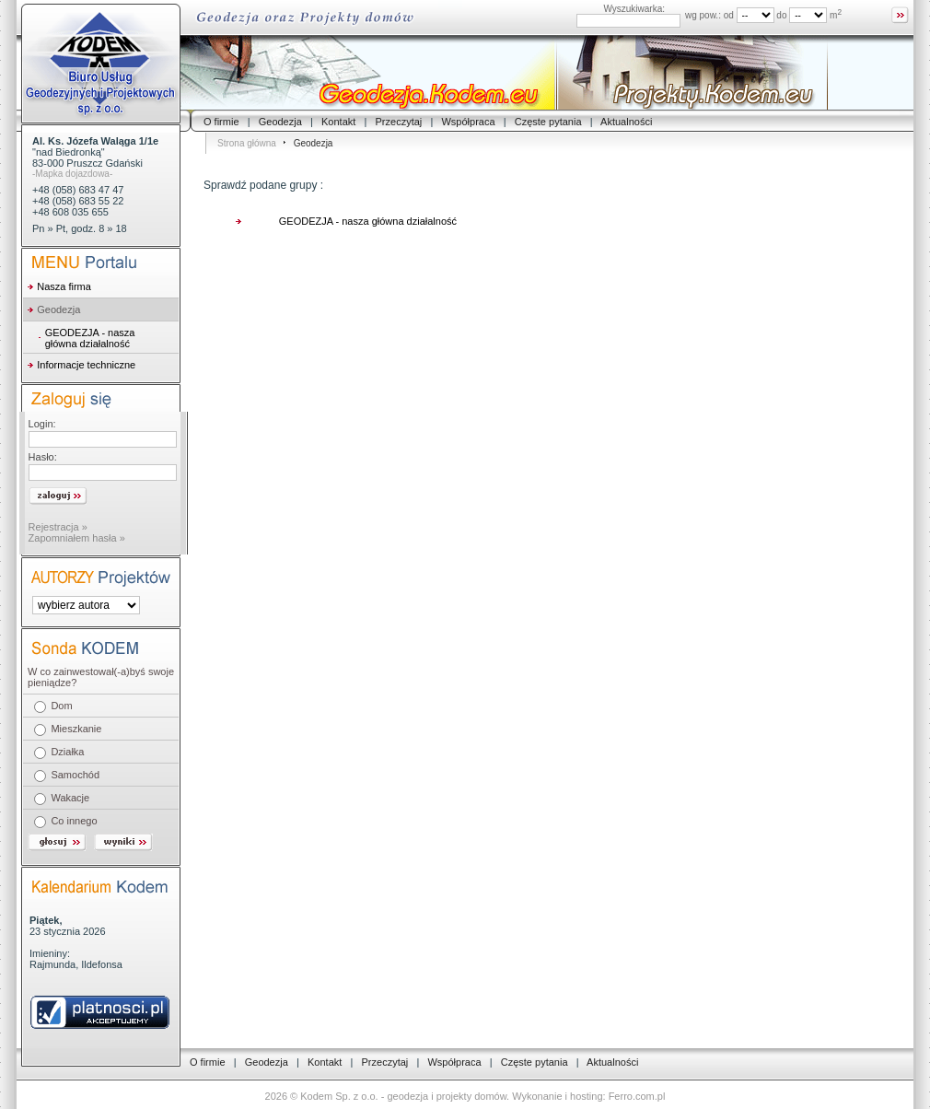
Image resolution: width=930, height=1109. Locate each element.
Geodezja (280, 121)
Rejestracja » (58, 526)
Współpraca (467, 121)
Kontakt (338, 121)
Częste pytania (548, 121)
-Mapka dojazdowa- (72, 174)
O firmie (221, 121)
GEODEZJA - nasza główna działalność (90, 338)
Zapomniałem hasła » (77, 537)
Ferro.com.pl (637, 1096)
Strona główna (246, 143)
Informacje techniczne (86, 364)
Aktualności (626, 121)
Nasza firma (64, 286)
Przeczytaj (399, 121)
